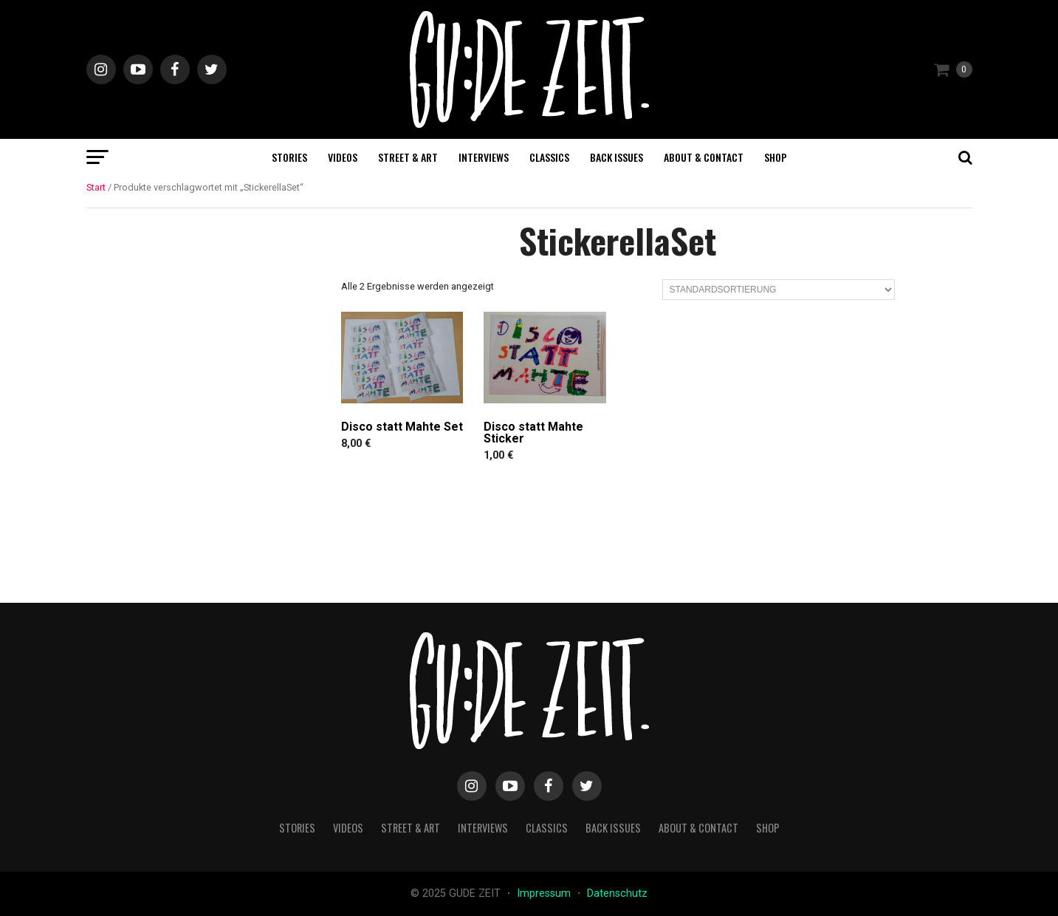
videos (342, 157)
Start (96, 187)
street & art (408, 157)
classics (549, 157)
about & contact (703, 157)
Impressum (545, 893)
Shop (775, 157)
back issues (616, 157)
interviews (483, 157)
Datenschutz (617, 893)
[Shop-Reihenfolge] (778, 289)
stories (289, 157)
